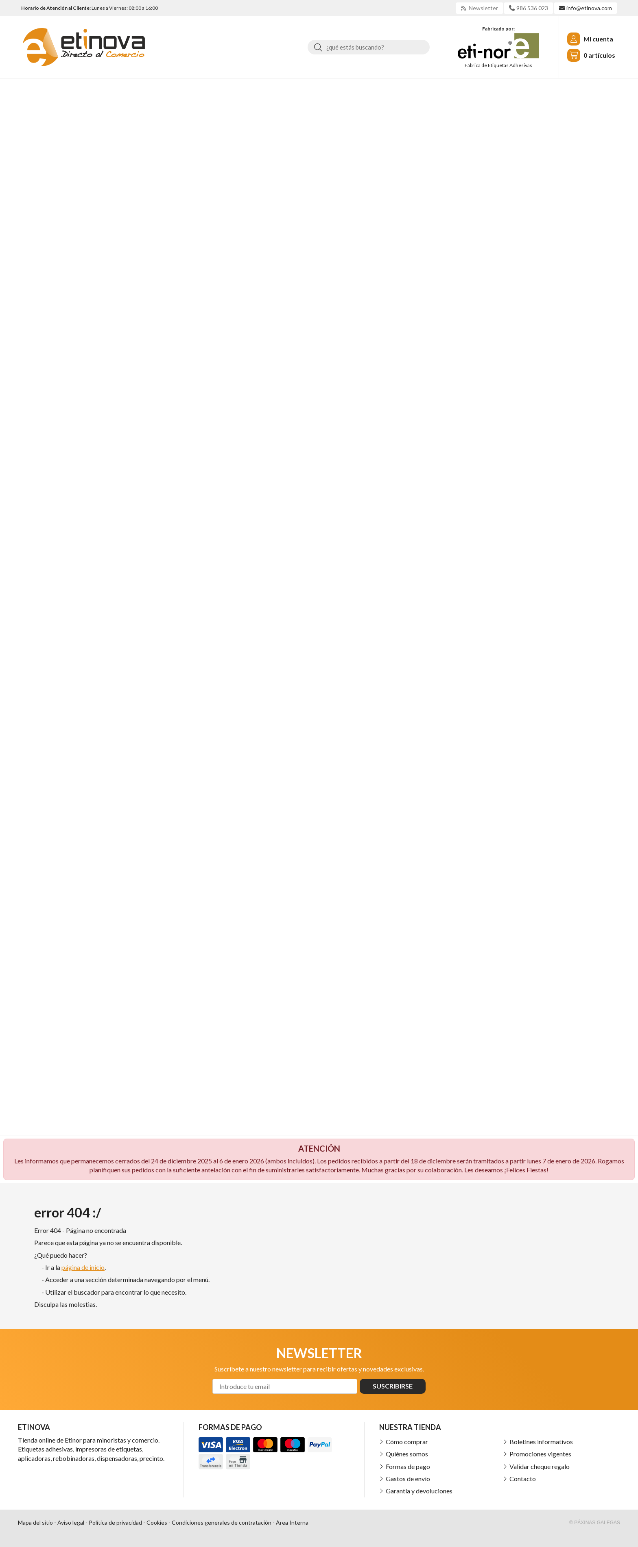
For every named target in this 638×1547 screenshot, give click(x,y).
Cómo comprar (407, 1441)
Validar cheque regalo (539, 1466)
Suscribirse (393, 1386)
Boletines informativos (541, 1441)
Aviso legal (70, 1522)
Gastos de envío (408, 1478)
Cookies (156, 1522)
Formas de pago (408, 1466)
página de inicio (83, 1267)
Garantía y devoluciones (419, 1491)
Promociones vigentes (540, 1454)
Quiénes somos (407, 1454)
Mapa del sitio (35, 1522)
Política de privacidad (115, 1522)
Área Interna (292, 1522)
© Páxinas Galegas (594, 1522)
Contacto (522, 1478)
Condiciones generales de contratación (221, 1522)
